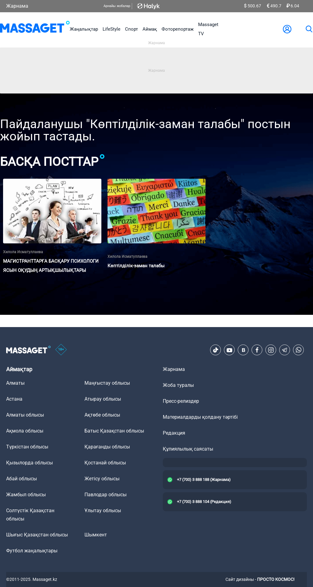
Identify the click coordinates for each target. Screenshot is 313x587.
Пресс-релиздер (181, 401)
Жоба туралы (178, 385)
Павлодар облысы (105, 494)
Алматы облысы (25, 415)
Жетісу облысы (101, 479)
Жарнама (17, 6)
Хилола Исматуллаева (23, 252)
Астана (14, 399)
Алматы (15, 383)
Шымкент (95, 535)
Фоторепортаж (178, 29)
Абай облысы (21, 479)
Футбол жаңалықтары (31, 551)
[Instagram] (271, 350)
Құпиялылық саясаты (188, 449)
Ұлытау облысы (102, 510)
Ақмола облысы (24, 431)
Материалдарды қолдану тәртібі (200, 417)
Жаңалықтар (84, 29)
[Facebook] (257, 350)
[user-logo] (287, 29)
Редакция (174, 433)
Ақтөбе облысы (102, 415)
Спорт (131, 29)
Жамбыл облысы (26, 494)
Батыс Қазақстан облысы (114, 431)
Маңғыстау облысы (107, 383)
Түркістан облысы (27, 447)
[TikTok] (216, 350)
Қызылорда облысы (29, 463)
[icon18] (61, 350)
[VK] (243, 350)
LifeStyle (111, 29)
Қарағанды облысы (107, 447)
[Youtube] (229, 350)
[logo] (35, 29)
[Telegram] (285, 350)
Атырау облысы (102, 399)
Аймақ (150, 29)
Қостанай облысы (105, 463)
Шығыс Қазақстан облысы (37, 535)
